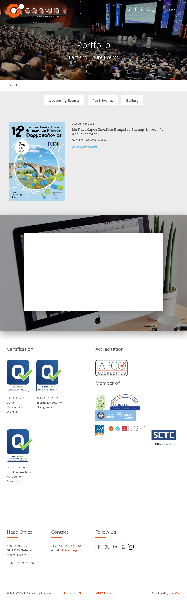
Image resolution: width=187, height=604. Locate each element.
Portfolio (14, 85)
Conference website (84, 146)
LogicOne (174, 593)
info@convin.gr (69, 550)
